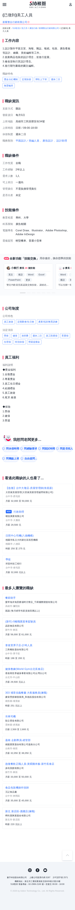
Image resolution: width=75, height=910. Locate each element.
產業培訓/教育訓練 (48, 321)
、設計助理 (60, 140)
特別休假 (19, 342)
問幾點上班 (12, 458)
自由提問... (30, 458)
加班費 (25, 335)
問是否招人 (66, 448)
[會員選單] (70, 4)
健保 (15, 335)
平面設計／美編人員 (27, 140)
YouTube (45, 870)
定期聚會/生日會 (25, 321)
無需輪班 (8, 85)
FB (37, 870)
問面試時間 (48, 448)
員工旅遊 (8, 321)
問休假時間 (12, 448)
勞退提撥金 (34, 342)
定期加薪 (26, 79)
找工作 (25, 28)
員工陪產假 (51, 335)
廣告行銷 (33, 28)
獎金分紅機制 (11, 79)
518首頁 (16, 28)
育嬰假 (65, 335)
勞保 (6, 335)
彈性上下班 (41, 79)
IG (30, 870)
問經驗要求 (30, 448)
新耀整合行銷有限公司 (49, 28)
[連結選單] (4, 4)
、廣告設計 (46, 140)
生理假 (7, 342)
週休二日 (55, 79)
